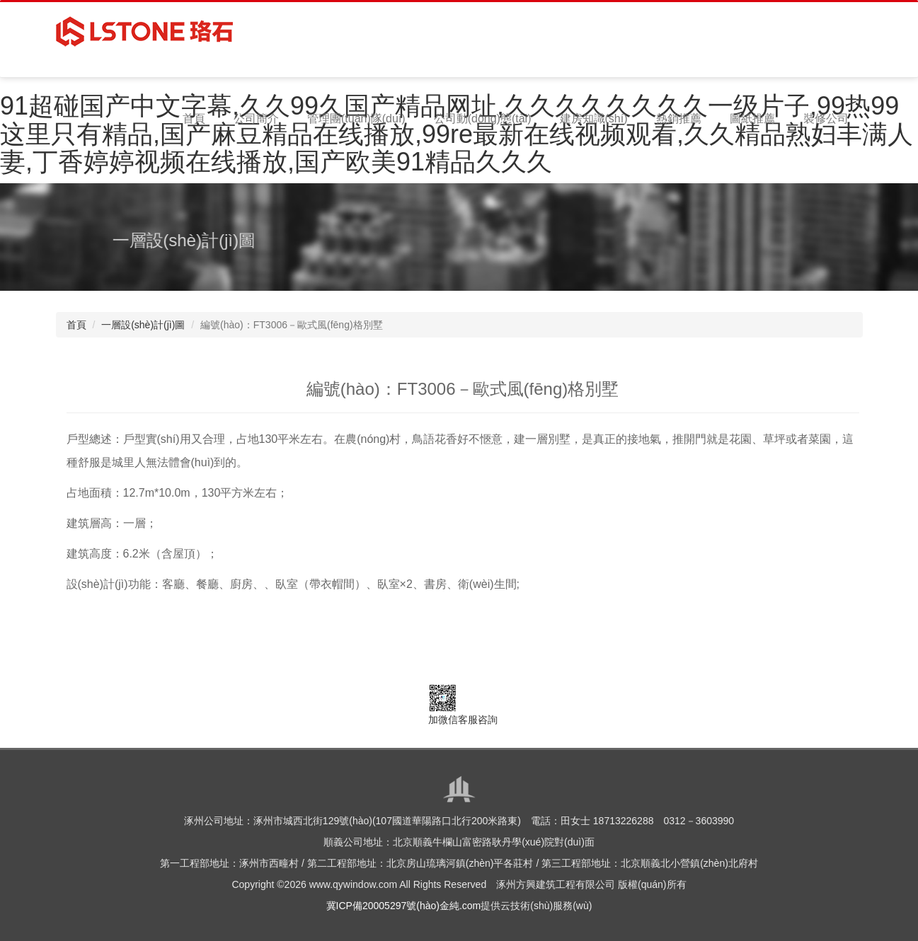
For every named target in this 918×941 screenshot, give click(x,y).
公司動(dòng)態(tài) (483, 118)
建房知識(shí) (594, 118)
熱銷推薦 (678, 118)
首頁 (194, 118)
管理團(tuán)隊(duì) (356, 118)
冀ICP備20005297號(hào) (383, 905)
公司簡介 (256, 118)
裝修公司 (826, 118)
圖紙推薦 (752, 118)
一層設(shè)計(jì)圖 (143, 324)
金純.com (460, 905)
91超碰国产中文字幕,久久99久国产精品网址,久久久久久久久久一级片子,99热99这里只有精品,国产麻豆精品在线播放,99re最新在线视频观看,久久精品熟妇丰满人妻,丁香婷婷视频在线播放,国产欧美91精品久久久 (456, 133)
